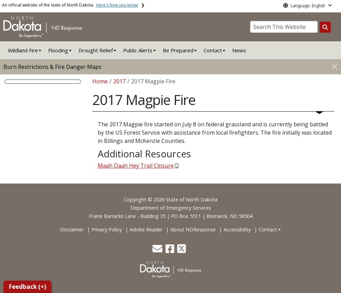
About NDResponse (193, 229)
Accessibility (237, 229)
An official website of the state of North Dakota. (70, 5)
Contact (268, 229)
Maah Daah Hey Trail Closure (138, 165)
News (239, 50)
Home (100, 81)
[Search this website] (325, 27)
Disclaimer (72, 229)
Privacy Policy (107, 229)
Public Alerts (137, 50)
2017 (119, 81)
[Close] (335, 66)
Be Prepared (178, 50)
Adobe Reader (146, 229)
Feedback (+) (27, 287)
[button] (158, 250)
